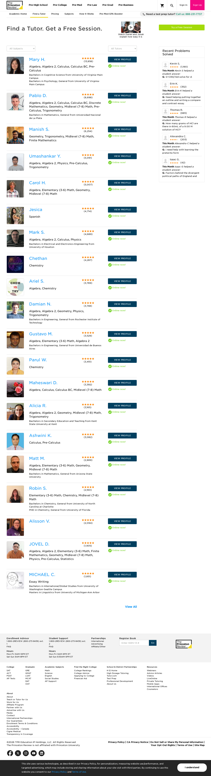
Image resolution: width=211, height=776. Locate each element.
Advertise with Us (15, 710)
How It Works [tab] (86, 14)
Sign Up (197, 5)
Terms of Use (79, 772)
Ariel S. (36, 281)
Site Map (199, 745)
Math (47, 670)
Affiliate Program (15, 705)
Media (10, 713)
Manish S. (39, 129)
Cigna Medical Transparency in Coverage (20, 732)
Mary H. (37, 59)
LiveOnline (152, 678)
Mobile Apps (153, 684)
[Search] (172, 5)
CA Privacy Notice (137, 742)
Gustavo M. (41, 333)
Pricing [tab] (55, 14)
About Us (111, 684)
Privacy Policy (59, 772)
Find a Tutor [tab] (39, 14)
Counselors (152, 689)
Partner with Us (14, 707)
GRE (27, 670)
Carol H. (37, 182)
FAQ (9, 646)
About (10, 697)
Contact (11, 715)
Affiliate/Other (98, 646)
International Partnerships (19, 718)
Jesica (35, 209)
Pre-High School (38, 5)
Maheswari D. (43, 382)
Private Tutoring (155, 681)
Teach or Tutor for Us (17, 699)
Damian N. (40, 304)
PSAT (9, 676)
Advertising (97, 644)
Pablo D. (38, 95)
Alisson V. (39, 521)
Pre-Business (125, 5)
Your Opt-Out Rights (163, 745)
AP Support (51, 681)
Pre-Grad (107, 5)
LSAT (27, 676)
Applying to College (84, 676)
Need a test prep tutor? (172, 14)
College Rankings (82, 670)
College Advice (81, 673)
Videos (150, 676)
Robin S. (38, 488)
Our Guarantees (14, 721)
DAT (27, 681)
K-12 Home (112, 670)
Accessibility (13, 726)
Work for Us (13, 702)
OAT (27, 684)
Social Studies (52, 678)
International (97, 641)
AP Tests (11, 678)
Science (48, 673)
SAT (8, 670)
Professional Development (120, 681)
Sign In (183, 5)
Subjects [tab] (69, 14)
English (48, 676)
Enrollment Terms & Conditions (22, 723)
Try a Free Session (181, 27)
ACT (9, 673)
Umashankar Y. (45, 156)
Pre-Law (92, 5)
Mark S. (37, 232)
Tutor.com (112, 676)
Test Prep (111, 678)
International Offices (157, 686)
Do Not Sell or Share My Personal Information (176, 742)
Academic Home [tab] (18, 14)
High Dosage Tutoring (118, 673)
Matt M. (37, 458)
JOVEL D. (39, 544)
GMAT (28, 673)
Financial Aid (80, 678)
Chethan (38, 258)
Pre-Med (77, 5)
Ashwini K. (40, 435)
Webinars (151, 670)
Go (152, 642)
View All (131, 606)
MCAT (28, 678)
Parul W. (38, 359)
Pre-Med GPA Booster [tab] (111, 14)
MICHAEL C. (42, 574)
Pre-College (60, 5)
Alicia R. (37, 405)
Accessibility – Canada (18, 729)
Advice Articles (154, 673)
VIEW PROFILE (122, 59)
